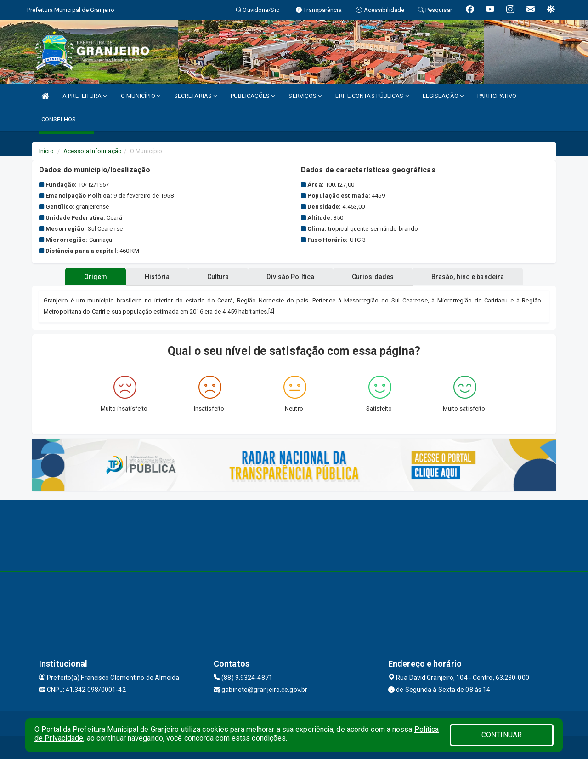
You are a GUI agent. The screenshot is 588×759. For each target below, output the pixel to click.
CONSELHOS (58, 119)
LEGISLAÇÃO (443, 95)
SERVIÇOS (305, 95)
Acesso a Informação (92, 151)
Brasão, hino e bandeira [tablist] (470, 276)
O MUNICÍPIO (140, 95)
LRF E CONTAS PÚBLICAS (371, 95)
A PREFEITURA (84, 95)
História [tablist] (155, 276)
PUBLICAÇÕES (253, 95)
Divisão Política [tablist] (291, 276)
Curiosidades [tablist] (374, 276)
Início (46, 151)
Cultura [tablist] (218, 276)
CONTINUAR (501, 734)
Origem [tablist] (93, 276)
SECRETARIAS (195, 95)
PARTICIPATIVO (496, 95)
